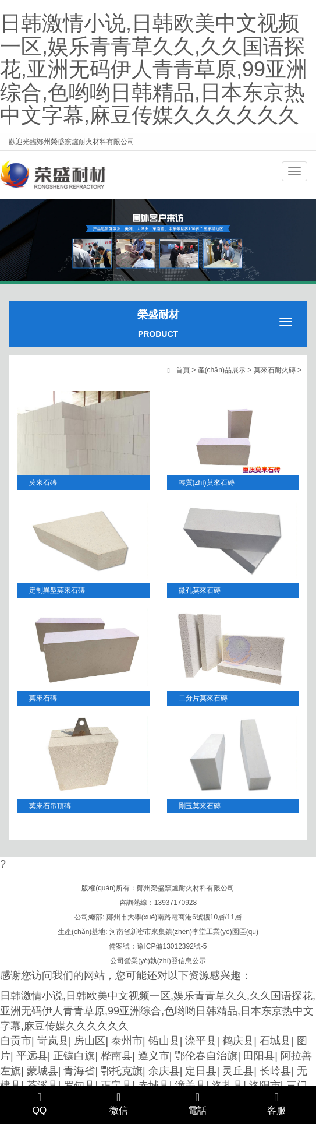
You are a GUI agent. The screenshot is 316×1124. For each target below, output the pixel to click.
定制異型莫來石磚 (57, 590)
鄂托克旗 (122, 1071)
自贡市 (15, 1041)
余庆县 (164, 1071)
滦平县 (200, 1041)
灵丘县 (238, 1071)
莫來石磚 (43, 482)
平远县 (32, 1056)
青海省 (79, 1071)
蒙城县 (42, 1071)
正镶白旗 (74, 1056)
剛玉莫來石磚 (200, 806)
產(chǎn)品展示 (222, 370)
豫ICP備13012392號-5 (172, 946)
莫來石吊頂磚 (50, 806)
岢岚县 (53, 1041)
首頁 (183, 370)
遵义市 (153, 1056)
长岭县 (275, 1071)
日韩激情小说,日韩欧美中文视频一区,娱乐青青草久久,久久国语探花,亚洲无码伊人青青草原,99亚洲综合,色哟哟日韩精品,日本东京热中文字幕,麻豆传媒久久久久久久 (153, 69)
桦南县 (116, 1056)
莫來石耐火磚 (275, 370)
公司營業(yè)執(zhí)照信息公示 (158, 961)
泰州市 (127, 1041)
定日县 (200, 1071)
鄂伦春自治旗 (206, 1056)
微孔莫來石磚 (200, 590)
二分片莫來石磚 (203, 698)
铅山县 (164, 1041)
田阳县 (259, 1056)
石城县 (275, 1041)
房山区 (89, 1041)
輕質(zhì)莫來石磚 (207, 482)
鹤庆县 (238, 1041)
